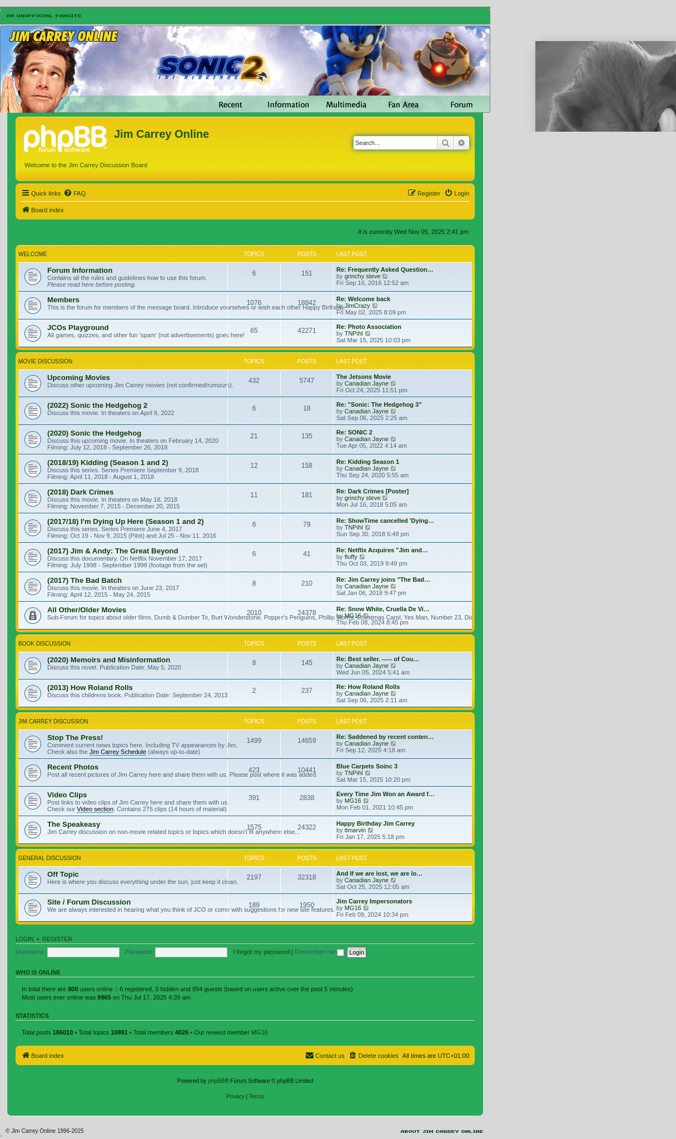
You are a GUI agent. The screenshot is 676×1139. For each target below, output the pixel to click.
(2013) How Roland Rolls (90, 687)
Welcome (32, 254)
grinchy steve (363, 276)
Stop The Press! (75, 737)
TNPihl (354, 333)
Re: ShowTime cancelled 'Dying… (385, 520)
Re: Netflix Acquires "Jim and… (382, 550)
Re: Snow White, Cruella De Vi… (383, 609)
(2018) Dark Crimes (80, 492)
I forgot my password (261, 951)
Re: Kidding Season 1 (367, 461)
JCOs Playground (78, 327)
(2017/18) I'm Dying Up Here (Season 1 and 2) (125, 521)
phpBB (216, 1081)
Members (63, 300)
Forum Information (79, 270)
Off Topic (63, 874)
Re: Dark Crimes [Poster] (372, 491)
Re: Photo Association (368, 326)
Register (57, 939)
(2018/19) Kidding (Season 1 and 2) (107, 462)
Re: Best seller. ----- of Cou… (377, 659)
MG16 (353, 615)
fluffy (351, 556)
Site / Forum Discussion (89, 902)
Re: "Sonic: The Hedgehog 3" (378, 404)
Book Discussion (44, 644)
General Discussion (49, 858)
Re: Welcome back (363, 299)
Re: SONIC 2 (354, 432)
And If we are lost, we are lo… (379, 873)
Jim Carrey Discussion (53, 721)
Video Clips (67, 795)
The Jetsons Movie (363, 376)
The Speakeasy (73, 824)
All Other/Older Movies (86, 610)
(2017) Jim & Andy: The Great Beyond (112, 551)
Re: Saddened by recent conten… (385, 736)
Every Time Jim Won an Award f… (385, 794)
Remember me (319, 951)
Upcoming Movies (78, 377)
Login (25, 939)
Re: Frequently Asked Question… (384, 269)
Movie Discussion (45, 361)
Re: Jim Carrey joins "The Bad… (383, 579)
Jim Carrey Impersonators (374, 901)
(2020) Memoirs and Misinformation (108, 660)
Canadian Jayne (367, 383)
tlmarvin (355, 830)
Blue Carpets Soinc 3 (366, 766)
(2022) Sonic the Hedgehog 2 (97, 405)
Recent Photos (72, 767)
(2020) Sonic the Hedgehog (94, 433)
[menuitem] (74, 193)
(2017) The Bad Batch (84, 580)
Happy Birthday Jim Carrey (375, 823)
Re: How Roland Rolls (368, 686)
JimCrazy (357, 305)
